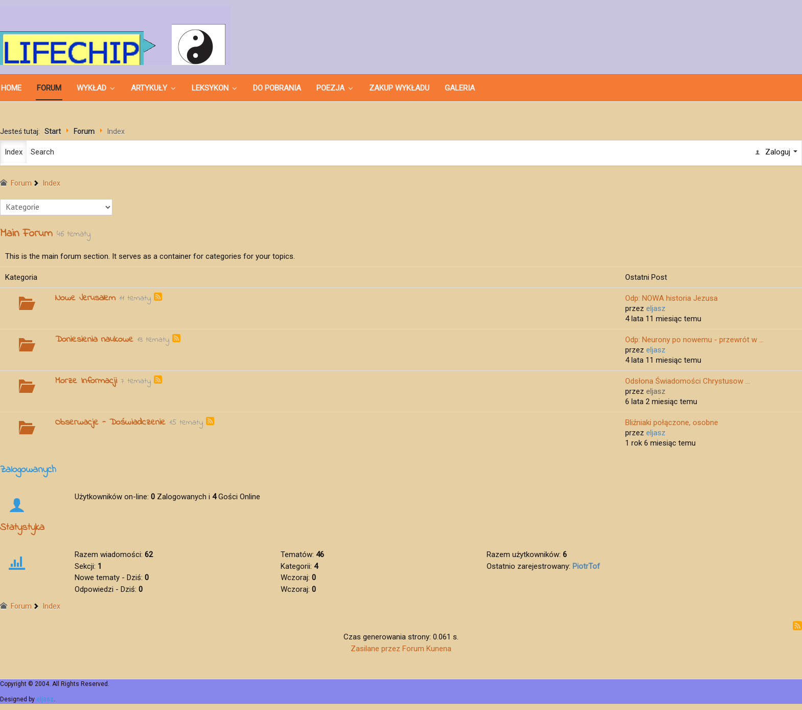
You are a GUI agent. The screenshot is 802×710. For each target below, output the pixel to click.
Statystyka (22, 527)
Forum (49, 88)
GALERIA (460, 88)
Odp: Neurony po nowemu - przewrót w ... (694, 339)
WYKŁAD (91, 88)
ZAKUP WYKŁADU (399, 88)
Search (42, 152)
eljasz (45, 699)
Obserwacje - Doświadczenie (110, 422)
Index (13, 152)
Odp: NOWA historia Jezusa (671, 298)
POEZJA (330, 88)
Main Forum (26, 234)
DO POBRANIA (277, 88)
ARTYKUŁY (149, 88)
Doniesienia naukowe (94, 339)
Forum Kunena (426, 648)
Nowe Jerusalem (85, 298)
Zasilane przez (375, 648)
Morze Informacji (86, 381)
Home (11, 88)
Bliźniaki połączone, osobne (671, 422)
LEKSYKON (210, 88)
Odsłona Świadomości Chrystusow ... (687, 381)
